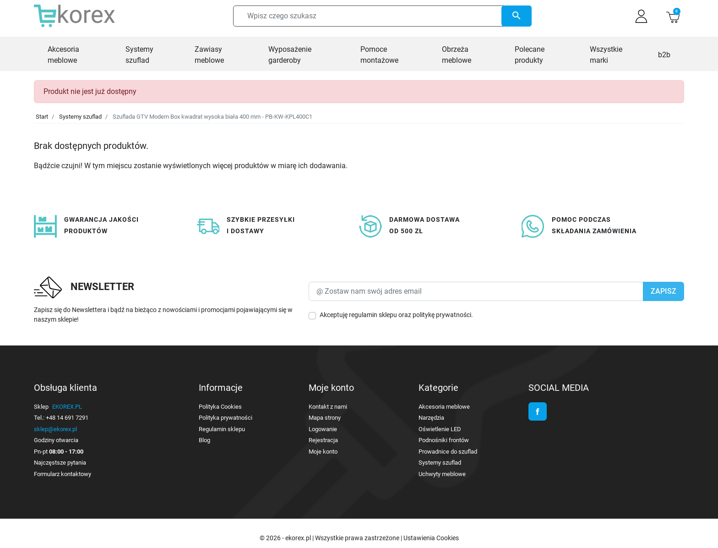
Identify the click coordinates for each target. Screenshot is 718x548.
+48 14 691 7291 (67, 417)
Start (42, 116)
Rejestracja (323, 440)
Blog (204, 440)
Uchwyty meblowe (442, 474)
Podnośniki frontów (444, 440)
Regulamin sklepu (222, 429)
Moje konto (323, 451)
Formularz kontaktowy (62, 474)
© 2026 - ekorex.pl (286, 538)
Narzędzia (431, 417)
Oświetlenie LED (440, 429)
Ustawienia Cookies (431, 538)
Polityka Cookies (220, 406)
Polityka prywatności (225, 417)
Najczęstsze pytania (60, 462)
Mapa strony (325, 417)
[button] (673, 16)
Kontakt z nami (328, 406)
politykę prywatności (442, 314)
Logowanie (323, 429)
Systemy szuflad (80, 116)
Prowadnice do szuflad (448, 451)
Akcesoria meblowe (444, 406)
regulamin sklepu (373, 314)
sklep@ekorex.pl (55, 429)
